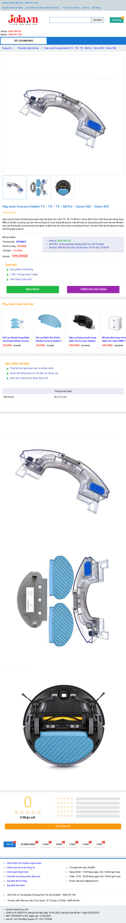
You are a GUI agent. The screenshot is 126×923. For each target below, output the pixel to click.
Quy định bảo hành (16, 885)
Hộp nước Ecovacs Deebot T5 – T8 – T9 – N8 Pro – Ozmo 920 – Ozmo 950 (80, 48)
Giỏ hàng (116, 20)
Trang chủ (8, 48)
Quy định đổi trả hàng (12, 7)
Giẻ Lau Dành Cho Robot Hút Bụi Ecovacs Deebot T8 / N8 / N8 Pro (49, 339)
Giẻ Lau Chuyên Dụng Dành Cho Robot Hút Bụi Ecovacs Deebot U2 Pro (16, 339)
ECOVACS (21, 241)
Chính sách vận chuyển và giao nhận (24, 863)
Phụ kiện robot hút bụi (28, 48)
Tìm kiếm (97, 20)
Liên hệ (85, 7)
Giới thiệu (96, 7)
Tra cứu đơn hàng (70, 7)
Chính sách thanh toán (17, 872)
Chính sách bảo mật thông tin (21, 867)
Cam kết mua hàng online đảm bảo (42, 7)
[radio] (16, 812)
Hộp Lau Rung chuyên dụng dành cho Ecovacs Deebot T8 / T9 (82, 339)
